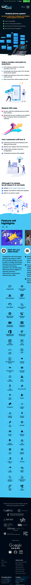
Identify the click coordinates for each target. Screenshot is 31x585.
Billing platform (19, 556)
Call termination (19, 558)
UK (12, 1)
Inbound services (19, 560)
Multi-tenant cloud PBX (21, 554)
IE (7, 1)
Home (2, 552)
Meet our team (19, 573)
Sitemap (3, 558)
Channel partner (5, 571)
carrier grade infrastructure (17, 188)
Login (2, 556)
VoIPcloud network (20, 577)
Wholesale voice (5, 575)
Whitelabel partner (5, 573)
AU (5, 1)
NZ (9, 1)
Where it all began (20, 571)
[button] (3, 227)
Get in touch (4, 554)
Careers (17, 575)
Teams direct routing (20, 565)
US (14, 1)
